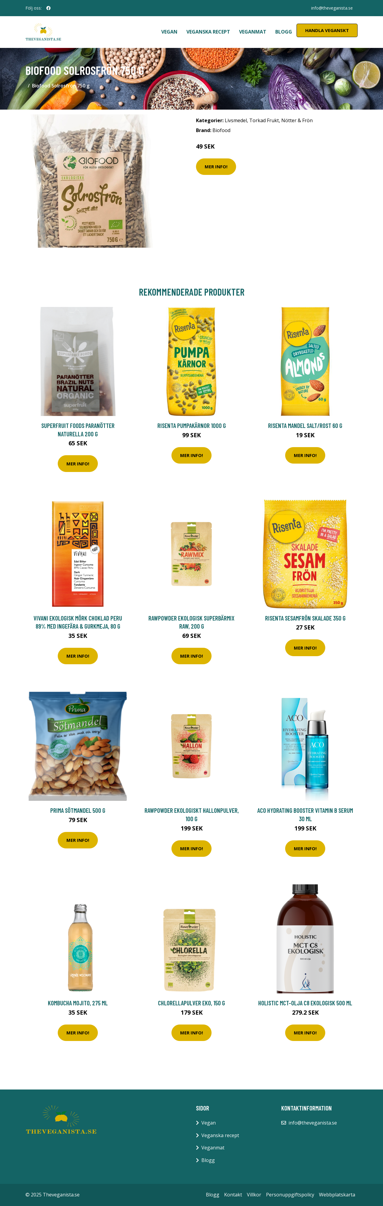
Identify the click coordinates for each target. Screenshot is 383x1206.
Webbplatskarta (337, 1194)
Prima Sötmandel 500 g (77, 810)
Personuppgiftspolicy (290, 1194)
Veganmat (252, 31)
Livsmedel (236, 120)
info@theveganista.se (332, 8)
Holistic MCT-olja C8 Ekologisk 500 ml (305, 1003)
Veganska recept (208, 31)
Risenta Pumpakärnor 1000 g (191, 425)
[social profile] (48, 8)
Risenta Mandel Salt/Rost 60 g (305, 425)
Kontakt (233, 1194)
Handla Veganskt (327, 30)
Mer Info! (216, 167)
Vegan (169, 31)
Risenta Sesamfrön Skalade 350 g (305, 618)
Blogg (283, 31)
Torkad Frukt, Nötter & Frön (281, 120)
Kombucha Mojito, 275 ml (78, 1003)
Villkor (254, 1194)
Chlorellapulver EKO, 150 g (191, 1003)
